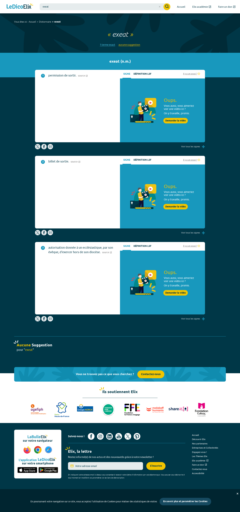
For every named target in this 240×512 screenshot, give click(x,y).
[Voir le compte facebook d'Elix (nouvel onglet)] (91, 436)
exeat (57, 22)
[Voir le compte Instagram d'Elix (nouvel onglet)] (100, 436)
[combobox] (105, 6)
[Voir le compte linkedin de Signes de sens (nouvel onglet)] (109, 436)
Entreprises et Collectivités (205, 447)
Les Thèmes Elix (199, 456)
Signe (126, 74)
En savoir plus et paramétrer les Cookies (185, 501)
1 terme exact (107, 44)
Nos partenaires (200, 443)
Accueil (32, 21)
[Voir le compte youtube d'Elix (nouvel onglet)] (118, 436)
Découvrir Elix (199, 439)
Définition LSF (142, 74)
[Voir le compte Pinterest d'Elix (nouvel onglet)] (137, 436)
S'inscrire (156, 466)
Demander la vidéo (175, 120)
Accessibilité (198, 473)
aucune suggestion (129, 44)
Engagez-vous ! (199, 452)
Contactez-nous (151, 374)
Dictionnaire (45, 21)
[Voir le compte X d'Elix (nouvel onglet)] (127, 436)
